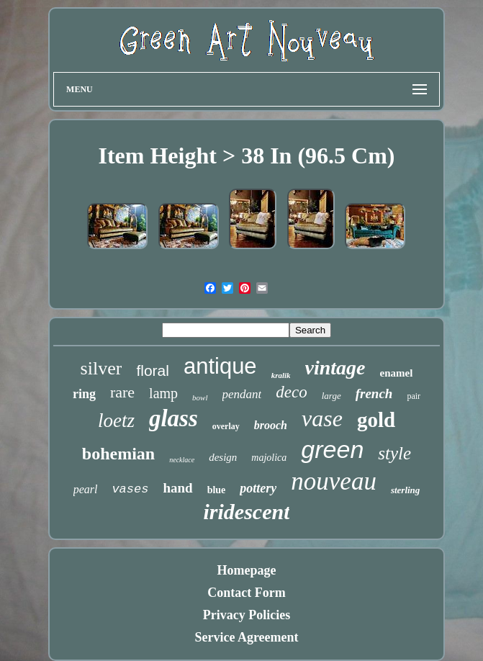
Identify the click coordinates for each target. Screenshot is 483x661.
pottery (258, 488)
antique (220, 366)
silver (101, 368)
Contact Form (246, 592)
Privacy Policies (246, 615)
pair (413, 396)
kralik (281, 375)
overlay (226, 426)
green (332, 449)
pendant (242, 394)
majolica (268, 457)
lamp (163, 393)
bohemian (118, 453)
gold (376, 419)
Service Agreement (246, 637)
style (394, 453)
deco (291, 392)
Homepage (246, 570)
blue (216, 490)
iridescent (246, 511)
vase (322, 418)
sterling (405, 490)
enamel (396, 373)
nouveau (333, 481)
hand (177, 487)
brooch (270, 425)
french (374, 393)
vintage (335, 367)
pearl (85, 489)
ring (84, 394)
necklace (181, 460)
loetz (116, 420)
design (223, 457)
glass (173, 418)
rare (122, 392)
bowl (199, 397)
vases (130, 489)
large (331, 395)
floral (152, 370)
